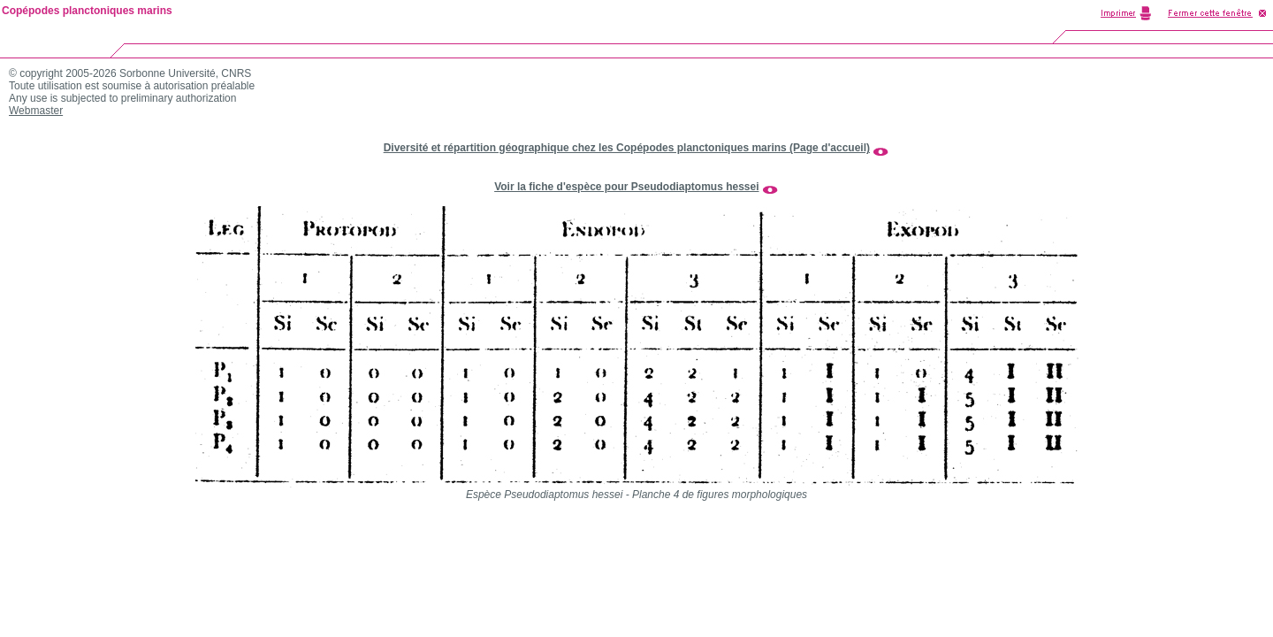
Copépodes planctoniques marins (87, 10)
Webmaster (36, 110)
